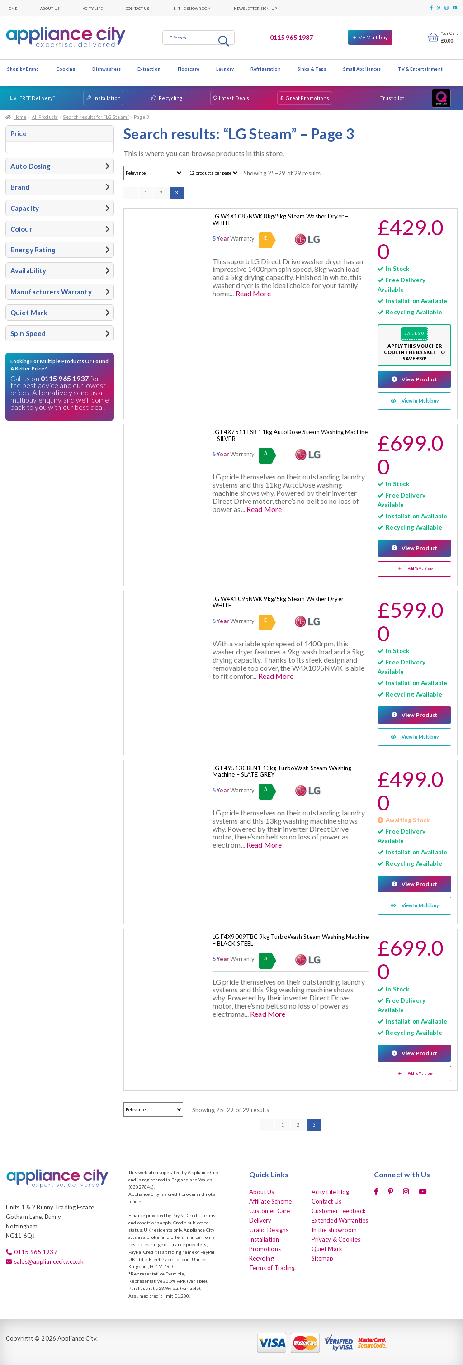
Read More (253, 293)
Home (11, 8)
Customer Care (269, 1209)
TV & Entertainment (420, 68)
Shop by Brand (23, 68)
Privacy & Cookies (336, 1238)
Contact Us (137, 8)
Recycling (170, 98)
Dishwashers (106, 68)
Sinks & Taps (312, 68)
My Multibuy (373, 37)
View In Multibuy (420, 400)
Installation (107, 98)
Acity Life (93, 8)
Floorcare (188, 68)
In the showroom (191, 8)
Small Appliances (362, 68)
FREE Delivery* (37, 98)
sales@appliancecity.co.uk (49, 1260)
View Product (419, 379)
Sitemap (323, 1257)
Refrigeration (265, 68)
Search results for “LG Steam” (95, 117)
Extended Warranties (340, 1219)
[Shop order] (153, 173)
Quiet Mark (327, 1247)
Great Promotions (307, 98)
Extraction (149, 68)
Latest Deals (234, 98)
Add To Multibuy (420, 568)
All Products (45, 117)
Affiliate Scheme (270, 1200)
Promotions (265, 1247)
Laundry (225, 68)
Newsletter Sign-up (255, 8)
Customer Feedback (339, 1209)
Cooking (66, 68)
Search (224, 41)
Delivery (260, 1219)
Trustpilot (392, 98)
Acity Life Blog (331, 1190)
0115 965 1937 (291, 37)
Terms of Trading (272, 1266)
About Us (50, 8)
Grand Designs (269, 1228)
